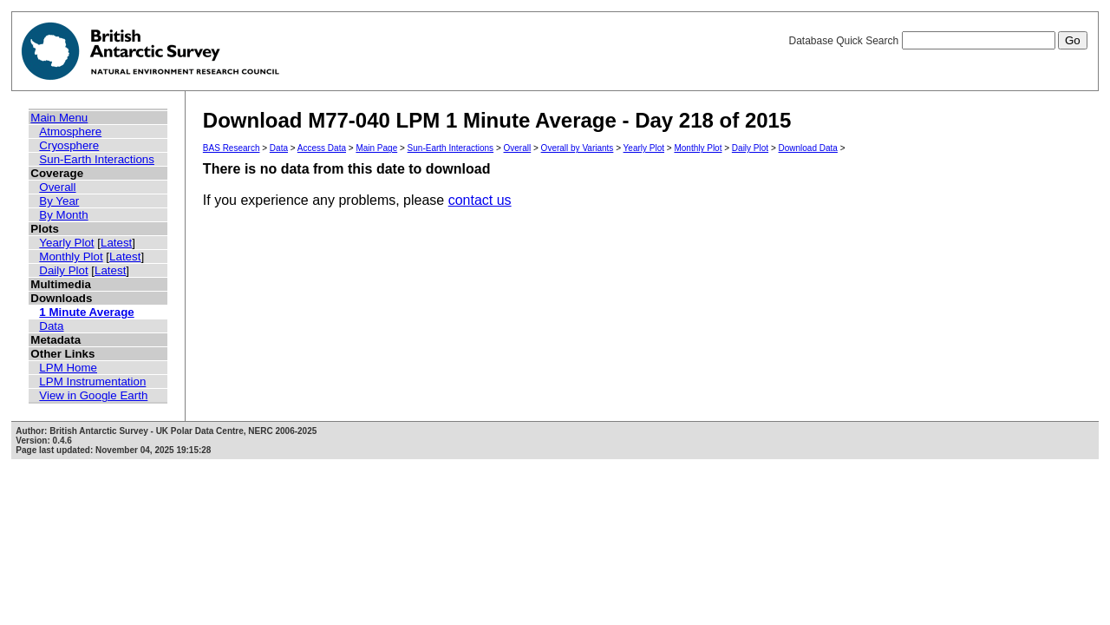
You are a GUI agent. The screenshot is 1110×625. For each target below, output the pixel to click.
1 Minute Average (86, 312)
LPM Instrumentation (92, 381)
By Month (63, 214)
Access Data (321, 148)
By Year (59, 200)
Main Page (376, 148)
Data (51, 325)
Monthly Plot (70, 256)
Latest (116, 242)
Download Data (808, 148)
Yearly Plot (66, 242)
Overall (57, 187)
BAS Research (231, 148)
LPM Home (68, 367)
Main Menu (59, 117)
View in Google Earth (93, 395)
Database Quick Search (937, 41)
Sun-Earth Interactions (96, 159)
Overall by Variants (577, 148)
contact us (480, 200)
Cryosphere (69, 145)
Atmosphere (70, 131)
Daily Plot (63, 270)
